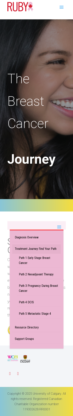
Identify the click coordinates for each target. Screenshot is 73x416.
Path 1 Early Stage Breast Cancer (34, 260)
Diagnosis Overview (27, 237)
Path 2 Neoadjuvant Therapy (36, 274)
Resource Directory (27, 327)
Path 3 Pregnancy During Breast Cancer (38, 288)
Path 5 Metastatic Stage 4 (35, 313)
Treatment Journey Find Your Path (35, 249)
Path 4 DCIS (26, 302)
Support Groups (24, 339)
